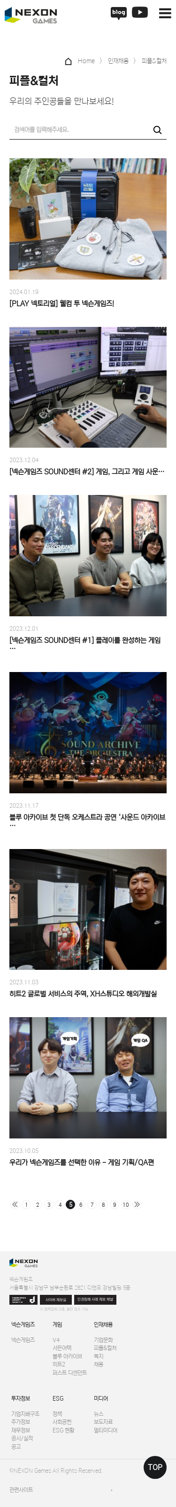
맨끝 (137, 1204)
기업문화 (103, 1340)
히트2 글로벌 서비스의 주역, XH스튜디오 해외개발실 (83, 994)
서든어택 (62, 1348)
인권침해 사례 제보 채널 (95, 1299)
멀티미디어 (105, 1430)
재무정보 (20, 1430)
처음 (15, 1204)
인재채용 (103, 1325)
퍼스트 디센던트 (70, 1373)
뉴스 (98, 1414)
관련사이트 (21, 1490)
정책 (57, 1414)
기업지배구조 (25, 1414)
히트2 (59, 1364)
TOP (155, 1467)
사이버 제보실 (56, 1300)
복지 (98, 1356)
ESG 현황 (63, 1430)
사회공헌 (62, 1422)
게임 (57, 1325)
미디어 (101, 1399)
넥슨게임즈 (23, 1325)
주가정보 (20, 1422)
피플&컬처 (105, 1348)
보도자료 (103, 1422)
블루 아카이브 (67, 1356)
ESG (58, 1399)
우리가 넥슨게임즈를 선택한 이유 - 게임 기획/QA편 (81, 1163)
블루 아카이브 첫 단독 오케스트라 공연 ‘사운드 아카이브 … (87, 821)
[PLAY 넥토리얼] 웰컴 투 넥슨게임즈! (61, 304)
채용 (98, 1364)
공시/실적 (22, 1438)
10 (125, 1205)
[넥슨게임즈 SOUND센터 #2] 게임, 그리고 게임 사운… (87, 472)
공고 (16, 1447)
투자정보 (20, 1399)
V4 (56, 1340)
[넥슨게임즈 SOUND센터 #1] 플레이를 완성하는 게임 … (85, 644)
